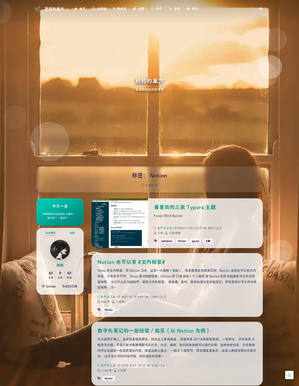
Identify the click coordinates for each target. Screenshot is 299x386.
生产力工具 (164, 228)
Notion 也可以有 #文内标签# (131, 261)
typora (195, 240)
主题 (208, 240)
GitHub (49, 286)
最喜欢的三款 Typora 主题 (185, 207)
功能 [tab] (72, 232)
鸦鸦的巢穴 (54, 8)
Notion (182, 240)
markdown (166, 240)
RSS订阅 (70, 286)
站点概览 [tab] (50, 232)
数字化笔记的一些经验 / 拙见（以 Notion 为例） (154, 330)
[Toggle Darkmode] (289, 375)
